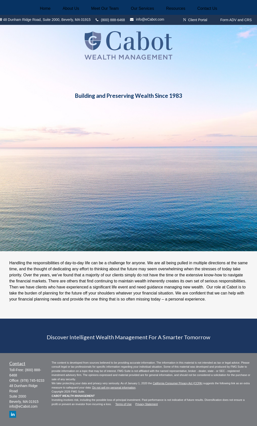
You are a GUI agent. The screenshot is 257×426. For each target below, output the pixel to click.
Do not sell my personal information (114, 387)
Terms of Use (123, 404)
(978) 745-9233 (32, 380)
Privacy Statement (146, 404)
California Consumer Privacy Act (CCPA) (178, 383)
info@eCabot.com (23, 406)
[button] (45, 8)
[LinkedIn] (12, 414)
